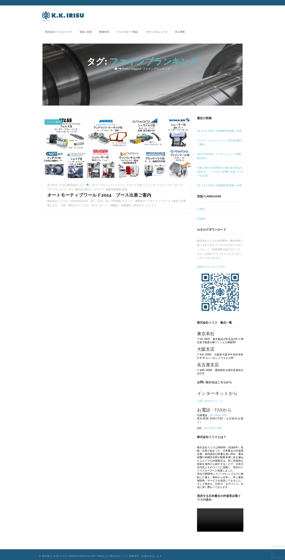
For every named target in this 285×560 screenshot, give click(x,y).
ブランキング (55, 189)
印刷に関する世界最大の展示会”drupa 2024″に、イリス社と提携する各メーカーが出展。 (220, 172)
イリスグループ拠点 (127, 31)
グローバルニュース (157, 31)
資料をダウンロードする (211, 267)
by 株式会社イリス (74, 185)
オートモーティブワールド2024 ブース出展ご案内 (99, 195)
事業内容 (104, 31)
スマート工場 (134, 185)
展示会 (79, 189)
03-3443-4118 (213, 428)
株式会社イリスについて (58, 31)
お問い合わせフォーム (210, 401)
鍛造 (124, 189)
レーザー (69, 189)
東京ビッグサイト (94, 189)
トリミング (149, 185)
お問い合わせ (228, 14)
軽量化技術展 (113, 189)
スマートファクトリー (112, 185)
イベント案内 (53, 121)
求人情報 (180, 31)
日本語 (201, 209)
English (201, 218)
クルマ (94, 185)
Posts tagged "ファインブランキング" (146, 69)
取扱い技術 (86, 31)
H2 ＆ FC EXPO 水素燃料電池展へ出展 (219, 131)
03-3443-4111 (218, 415)
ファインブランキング (169, 185)
